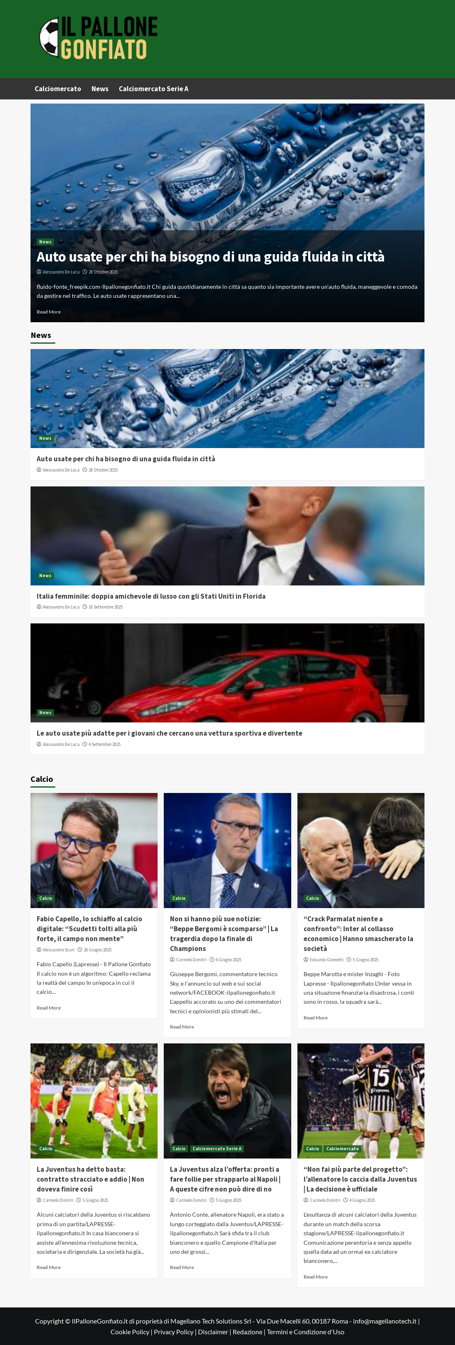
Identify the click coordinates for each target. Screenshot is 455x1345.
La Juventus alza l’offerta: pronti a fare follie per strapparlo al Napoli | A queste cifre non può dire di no (225, 1179)
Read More (49, 312)
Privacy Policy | (176, 1332)
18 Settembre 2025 (106, 607)
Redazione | (250, 1332)
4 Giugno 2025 (362, 1200)
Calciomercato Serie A (154, 88)
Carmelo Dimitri (191, 960)
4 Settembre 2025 (104, 744)
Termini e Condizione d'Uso (305, 1332)
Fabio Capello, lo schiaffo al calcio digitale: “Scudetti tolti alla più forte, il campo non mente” (89, 928)
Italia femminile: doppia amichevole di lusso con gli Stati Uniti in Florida (151, 596)
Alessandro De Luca (61, 272)
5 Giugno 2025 (365, 960)
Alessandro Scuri (59, 950)
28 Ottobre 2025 (103, 272)
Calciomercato (58, 88)
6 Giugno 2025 (228, 960)
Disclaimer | (215, 1332)
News (100, 88)
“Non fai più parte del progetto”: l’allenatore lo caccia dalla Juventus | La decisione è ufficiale (360, 1179)
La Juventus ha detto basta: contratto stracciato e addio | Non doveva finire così (90, 1179)
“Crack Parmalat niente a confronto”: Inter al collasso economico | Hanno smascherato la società (358, 933)
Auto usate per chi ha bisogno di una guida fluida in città (211, 257)
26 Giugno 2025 (97, 950)
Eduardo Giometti (327, 960)
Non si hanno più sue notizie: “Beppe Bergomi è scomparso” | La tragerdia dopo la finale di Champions (224, 933)
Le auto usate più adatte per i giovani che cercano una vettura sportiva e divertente (169, 733)
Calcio (45, 898)
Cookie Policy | (132, 1332)
